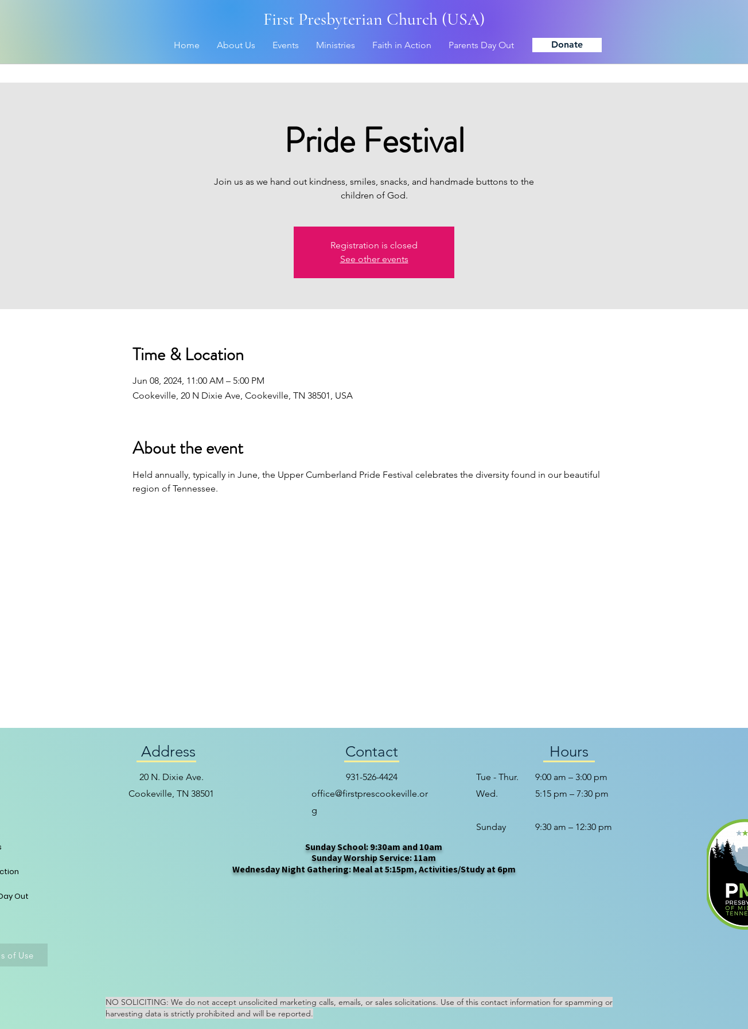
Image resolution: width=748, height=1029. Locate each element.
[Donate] (567, 45)
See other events (374, 259)
